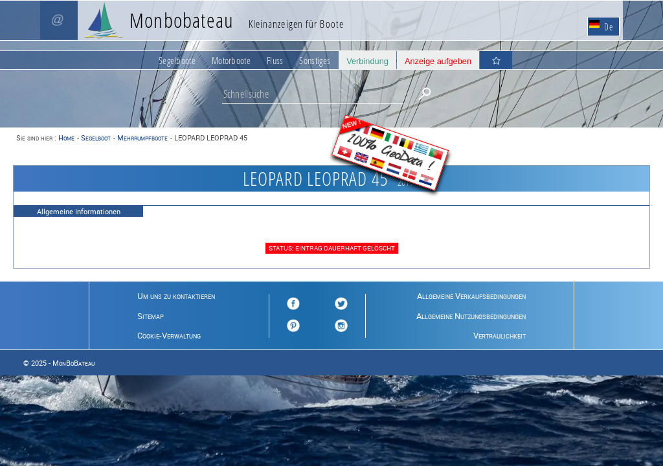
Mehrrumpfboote (142, 137)
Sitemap (150, 316)
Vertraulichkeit (499, 335)
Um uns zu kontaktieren (176, 296)
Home (66, 137)
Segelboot (96, 137)
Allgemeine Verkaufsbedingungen (471, 296)
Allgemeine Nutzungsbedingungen (471, 316)
